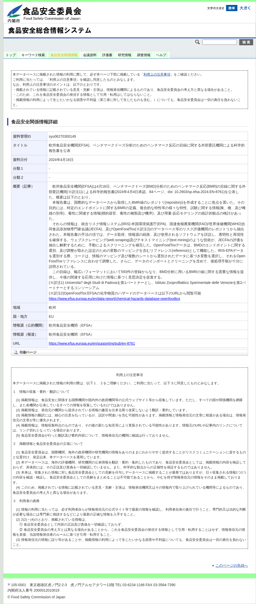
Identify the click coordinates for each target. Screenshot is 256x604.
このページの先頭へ (231, 566)
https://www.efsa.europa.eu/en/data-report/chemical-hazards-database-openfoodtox (114, 299)
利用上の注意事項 (156, 74)
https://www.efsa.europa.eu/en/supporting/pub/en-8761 (92, 343)
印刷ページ (28, 352)
